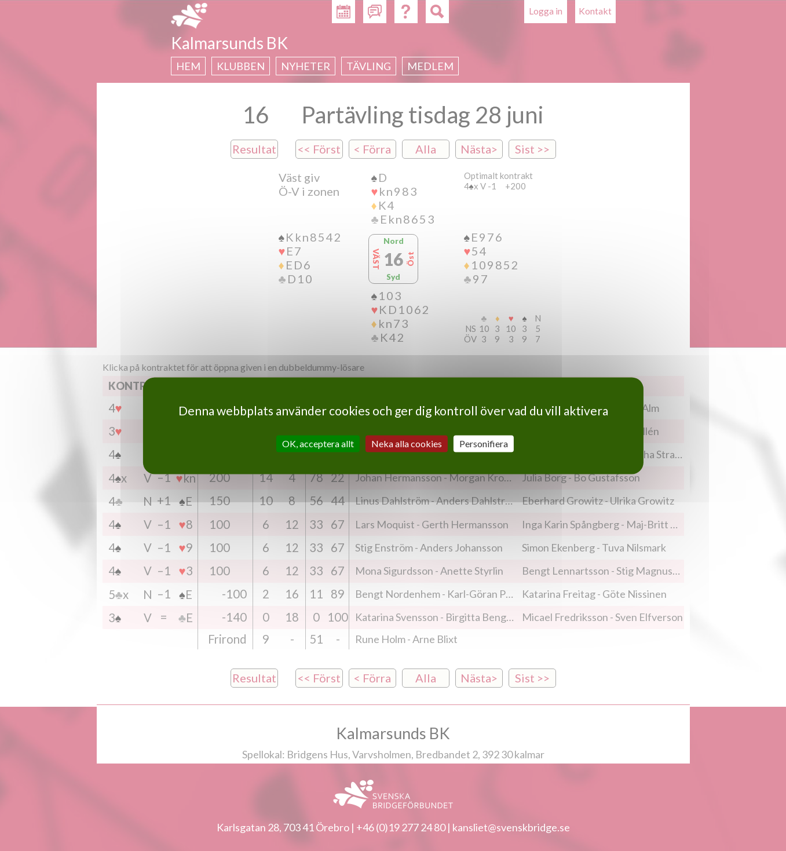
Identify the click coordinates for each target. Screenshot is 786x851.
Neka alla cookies (406, 443)
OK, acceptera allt (318, 443)
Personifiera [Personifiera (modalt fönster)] (483, 443)
